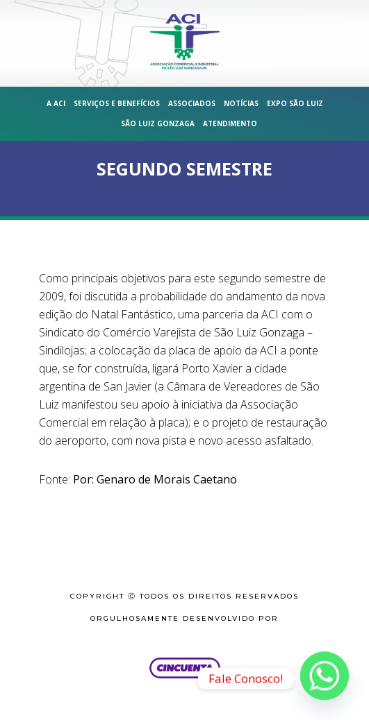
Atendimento (230, 123)
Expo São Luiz (295, 103)
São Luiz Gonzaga (158, 123)
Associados (191, 103)
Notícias (241, 103)
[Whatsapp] (324, 678)
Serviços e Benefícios (117, 103)
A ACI (56, 103)
